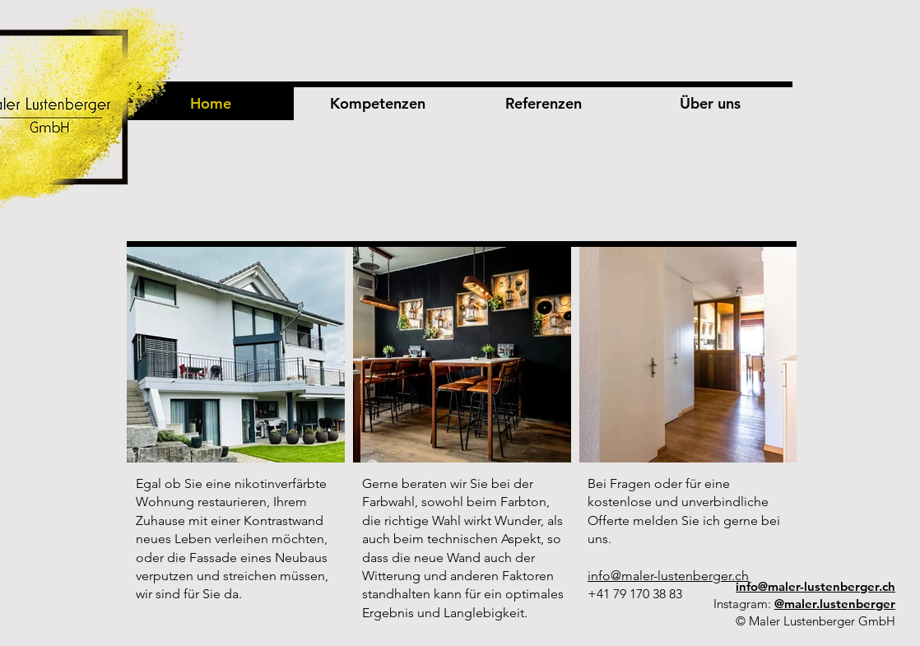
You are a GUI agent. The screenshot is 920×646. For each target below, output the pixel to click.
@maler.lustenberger (834, 603)
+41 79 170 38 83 (635, 594)
